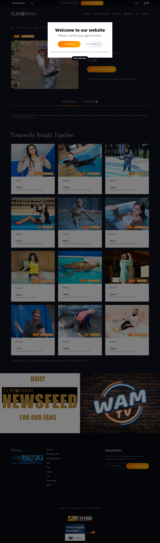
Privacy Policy (103, 52)
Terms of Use (90, 52)
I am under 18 (92, 44)
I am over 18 (69, 44)
